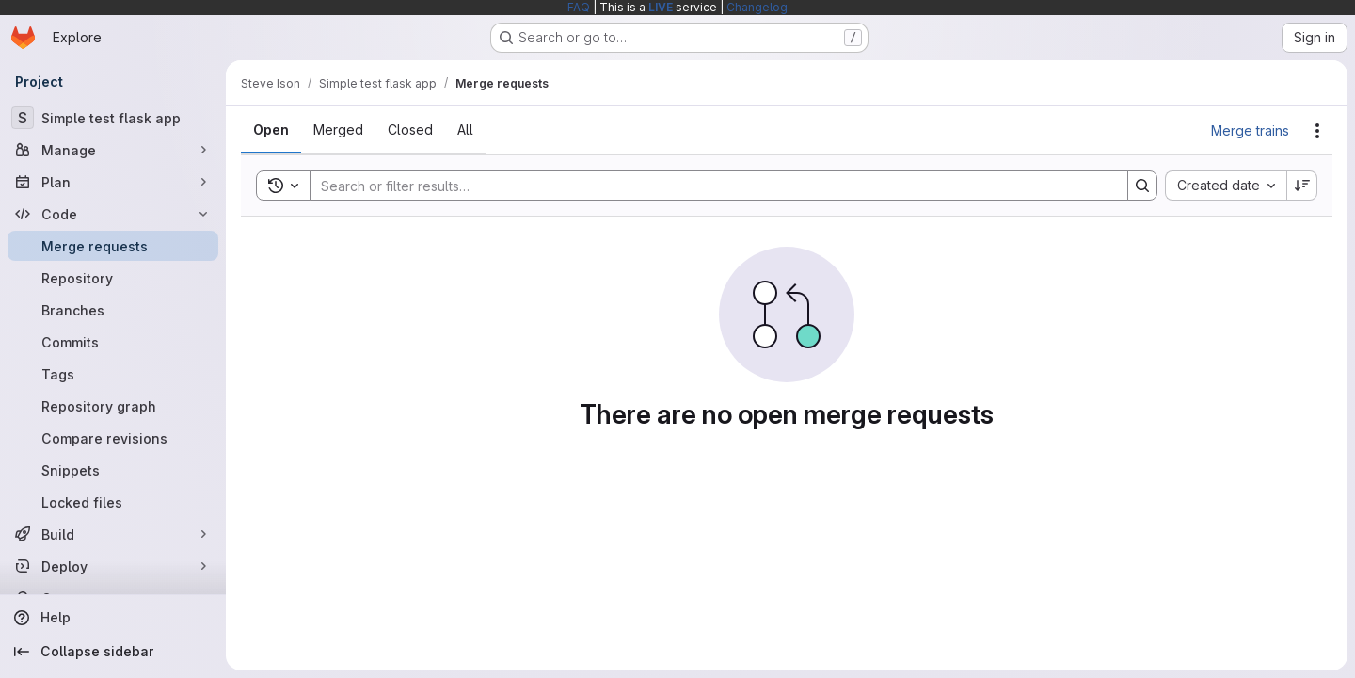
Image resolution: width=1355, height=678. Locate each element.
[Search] (709, 185)
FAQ (578, 7)
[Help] (113, 618)
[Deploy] (113, 566)
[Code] (113, 214)
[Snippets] (113, 470)
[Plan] (113, 182)
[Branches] (113, 310)
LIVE (660, 7)
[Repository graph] (113, 406)
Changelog (757, 7)
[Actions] (1317, 131)
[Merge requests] (113, 246)
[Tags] (113, 374)
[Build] (113, 534)
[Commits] (113, 342)
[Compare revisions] (113, 438)
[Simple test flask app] (113, 118)
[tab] (271, 129)
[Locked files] (113, 502)
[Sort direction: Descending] (1302, 185)
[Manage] (113, 150)
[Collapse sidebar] (113, 652)
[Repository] (113, 278)
